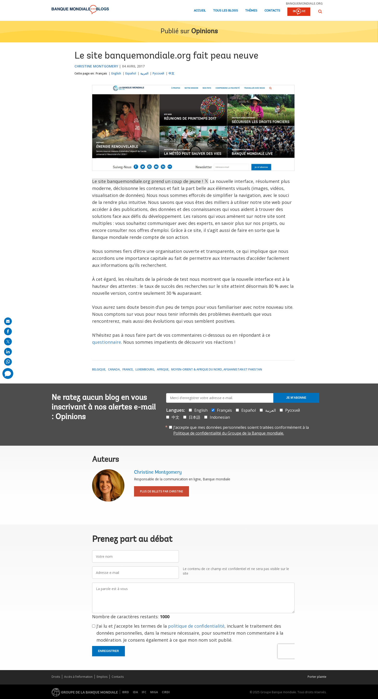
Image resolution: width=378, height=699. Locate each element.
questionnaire (106, 342)
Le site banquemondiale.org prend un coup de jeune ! (150, 181)
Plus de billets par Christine (161, 491)
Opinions (204, 31)
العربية (144, 73)
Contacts (272, 10)
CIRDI (166, 692)
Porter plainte (317, 677)
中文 (171, 73)
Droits (56, 677)
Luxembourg (144, 369)
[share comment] (7, 373)
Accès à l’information (78, 677)
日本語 (194, 417)
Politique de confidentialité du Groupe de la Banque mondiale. (228, 433)
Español (130, 73)
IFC (144, 692)
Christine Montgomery (96, 66)
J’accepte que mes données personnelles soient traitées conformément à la (241, 430)
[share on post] (8, 341)
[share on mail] (8, 321)
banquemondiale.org (304, 3)
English (116, 73)
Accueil (200, 10)
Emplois (102, 677)
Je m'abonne (296, 397)
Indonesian (220, 417)
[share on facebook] (8, 331)
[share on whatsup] (8, 362)
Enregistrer (108, 651)
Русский (158, 73)
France (127, 369)
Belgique (98, 369)
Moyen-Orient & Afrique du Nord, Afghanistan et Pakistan (216, 369)
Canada (114, 369)
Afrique (163, 369)
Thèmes (251, 10)
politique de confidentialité (196, 626)
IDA (135, 692)
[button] (320, 11)
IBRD (125, 692)
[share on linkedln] (8, 352)
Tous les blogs (225, 10)
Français (101, 73)
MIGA (154, 692)
